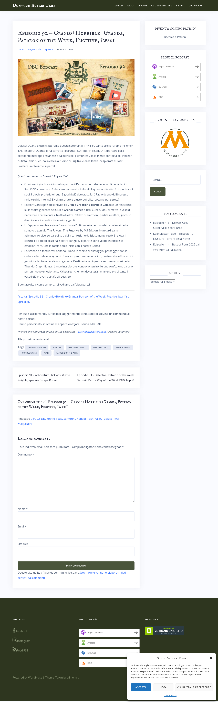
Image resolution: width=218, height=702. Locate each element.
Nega (163, 687)
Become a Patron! (175, 37)
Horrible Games (29, 353)
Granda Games (123, 347)
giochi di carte (101, 347)
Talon (59, 678)
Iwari (46, 353)
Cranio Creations (37, 347)
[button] (211, 658)
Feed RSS (20, 650)
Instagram (21, 640)
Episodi (119, 5)
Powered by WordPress (27, 678)
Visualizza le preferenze (194, 687)
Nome (23, 509)
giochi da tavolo (77, 347)
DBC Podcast (196, 5)
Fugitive (57, 347)
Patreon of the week (67, 353)
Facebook (20, 631)
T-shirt (180, 5)
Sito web (23, 544)
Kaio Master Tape (161, 5)
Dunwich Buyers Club (34, 5)
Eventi (143, 5)
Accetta (140, 687)
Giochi (131, 5)
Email (22, 526)
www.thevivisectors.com (92, 332)
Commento (26, 454)
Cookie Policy (170, 695)
